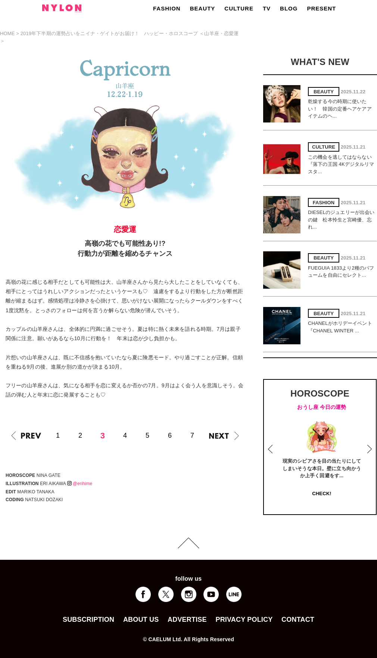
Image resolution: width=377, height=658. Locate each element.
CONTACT (297, 619)
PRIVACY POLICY (243, 619)
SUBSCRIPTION (88, 619)
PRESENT (321, 8)
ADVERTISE (187, 619)
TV (267, 8)
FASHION (167, 8)
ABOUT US (141, 619)
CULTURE (238, 8)
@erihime (80, 483)
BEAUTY (202, 8)
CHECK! (321, 493)
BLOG (288, 8)
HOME (7, 33)
